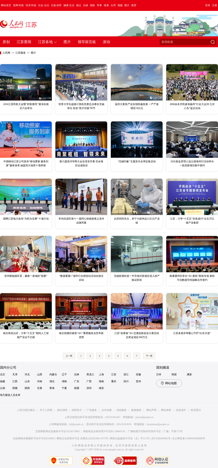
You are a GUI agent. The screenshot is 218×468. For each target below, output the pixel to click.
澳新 (189, 374)
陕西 (27, 388)
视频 (120, 5)
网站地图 (171, 383)
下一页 (149, 356)
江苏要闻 (24, 42)
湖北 (51, 381)
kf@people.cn (76, 424)
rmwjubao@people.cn (158, 424)
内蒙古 (53, 374)
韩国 (174, 374)
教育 (133, 5)
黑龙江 (90, 374)
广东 (76, 381)
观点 (78, 5)
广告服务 (92, 410)
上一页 (69, 356)
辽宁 (64, 374)
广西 (89, 381)
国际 (92, 5)
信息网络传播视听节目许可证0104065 (34, 438)
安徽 (138, 374)
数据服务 (136, 410)
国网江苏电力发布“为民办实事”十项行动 (26, 218)
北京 (2, 374)
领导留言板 (87, 42)
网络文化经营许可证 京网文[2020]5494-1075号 (82, 438)
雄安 (101, 388)
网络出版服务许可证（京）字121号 (129, 438)
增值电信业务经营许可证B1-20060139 (104, 431)
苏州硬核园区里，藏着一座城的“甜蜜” (25, 276)
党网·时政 (18, 5)
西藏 (14, 388)
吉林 (76, 374)
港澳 (106, 5)
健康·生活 (68, 5)
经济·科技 (31, 5)
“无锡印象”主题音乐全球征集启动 (137, 161)
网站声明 (151, 410)
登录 (207, 5)
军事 (99, 5)
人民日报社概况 (26, 410)
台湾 (113, 5)
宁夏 (64, 388)
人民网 (6, 52)
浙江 (126, 374)
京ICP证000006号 (160, 438)
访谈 (85, 5)
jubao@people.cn (144, 417)
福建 (2, 381)
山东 (27, 381)
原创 (6, 42)
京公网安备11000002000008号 (188, 438)
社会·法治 (43, 5)
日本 (158, 374)
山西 (39, 374)
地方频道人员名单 (10, 395)
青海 (51, 388)
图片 (127, 5)
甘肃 (39, 388)
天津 (14, 374)
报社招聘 (62, 410)
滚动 (106, 42)
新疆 (76, 388)
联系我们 (196, 410)
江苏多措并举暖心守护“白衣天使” (192, 333)
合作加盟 (107, 410)
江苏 (31, 24)
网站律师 (166, 410)
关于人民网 (46, 410)
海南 (101, 381)
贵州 (138, 381)
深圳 (89, 388)
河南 (39, 381)
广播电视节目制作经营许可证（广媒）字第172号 (155, 431)
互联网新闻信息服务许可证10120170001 (57, 431)
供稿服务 (121, 410)
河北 (27, 374)
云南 (2, 388)
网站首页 (6, 5)
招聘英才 (77, 410)
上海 (101, 374)
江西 (14, 381)
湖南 (64, 381)
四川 (126, 381)
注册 (214, 5)
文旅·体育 (56, 5)
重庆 (113, 381)
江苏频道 (20, 52)
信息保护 (181, 410)
